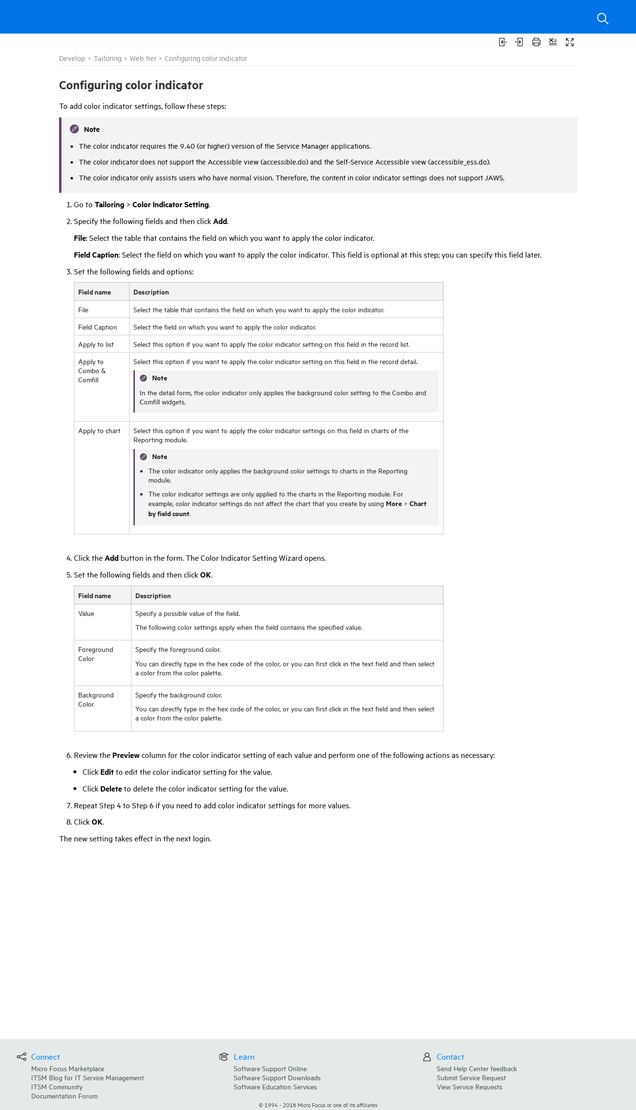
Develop (72, 57)
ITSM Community (57, 1086)
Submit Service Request (471, 1077)
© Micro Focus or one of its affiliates (318, 1104)
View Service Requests (469, 1086)
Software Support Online (270, 1068)
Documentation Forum (64, 1095)
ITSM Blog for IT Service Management (87, 1077)
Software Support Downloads (277, 1077)
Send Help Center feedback (477, 1068)
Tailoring (107, 57)
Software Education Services (275, 1086)
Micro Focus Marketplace (67, 1068)
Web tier (143, 57)
